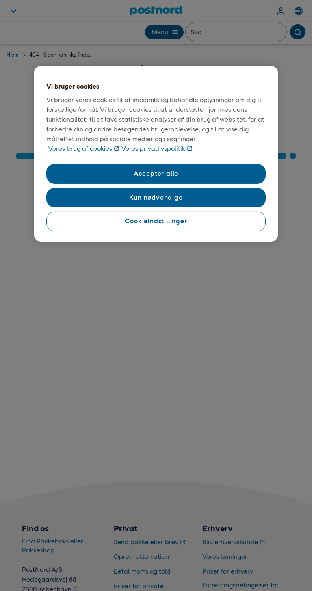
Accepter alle (156, 173)
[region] (156, 154)
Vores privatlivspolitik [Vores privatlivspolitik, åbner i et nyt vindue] (153, 149)
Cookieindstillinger (156, 221)
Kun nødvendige (155, 197)
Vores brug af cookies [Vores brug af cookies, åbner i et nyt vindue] (80, 149)
